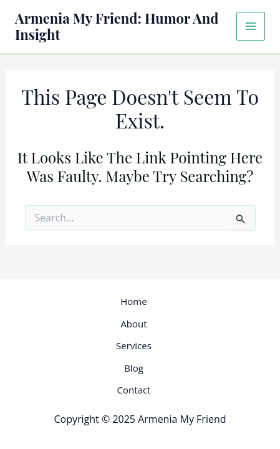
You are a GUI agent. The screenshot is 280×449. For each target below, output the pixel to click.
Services (134, 345)
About (133, 323)
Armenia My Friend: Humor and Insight (116, 26)
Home (133, 301)
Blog (133, 368)
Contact (134, 390)
